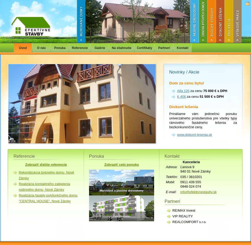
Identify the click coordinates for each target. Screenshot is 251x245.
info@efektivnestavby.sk (198, 192)
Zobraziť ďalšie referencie (46, 165)
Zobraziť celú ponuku (121, 165)
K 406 (181, 97)
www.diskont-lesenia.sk (194, 135)
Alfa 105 (183, 91)
